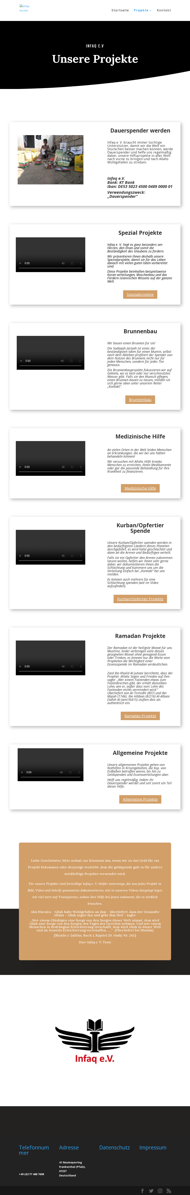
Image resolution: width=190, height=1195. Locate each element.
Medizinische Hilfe (140, 488)
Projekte (141, 10)
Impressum (152, 1147)
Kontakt (164, 10)
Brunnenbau (140, 399)
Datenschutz (114, 1147)
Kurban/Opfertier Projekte (140, 598)
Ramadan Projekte (140, 715)
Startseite (120, 10)
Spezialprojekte (140, 294)
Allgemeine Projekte (140, 799)
